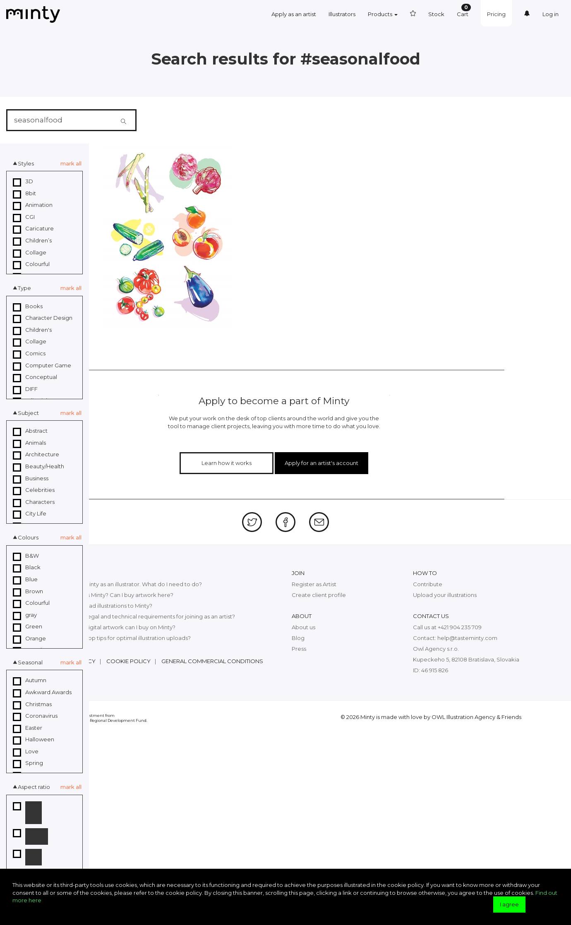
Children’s (32, 240)
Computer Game (42, 365)
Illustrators (342, 14)
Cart (464, 10)
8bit (24, 193)
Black (27, 567)
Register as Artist (314, 583)
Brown (28, 591)
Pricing (496, 14)
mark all (71, 163)
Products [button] (383, 14)
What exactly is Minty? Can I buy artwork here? (111, 594)
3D (23, 181)
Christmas (32, 704)
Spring (28, 763)
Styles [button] (26, 163)
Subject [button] (28, 413)
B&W (26, 556)
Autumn (29, 680)
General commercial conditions (212, 660)
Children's (32, 330)
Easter (27, 728)
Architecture (36, 454)
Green (27, 626)
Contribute (427, 583)
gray (25, 615)
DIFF (25, 389)
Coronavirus (35, 716)
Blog (298, 637)
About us (303, 626)
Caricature (33, 228)
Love (25, 751)
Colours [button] (28, 537)
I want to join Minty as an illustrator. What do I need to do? (126, 583)
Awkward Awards (42, 692)
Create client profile (319, 594)
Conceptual (35, 377)
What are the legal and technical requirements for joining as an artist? (142, 616)
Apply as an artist (293, 14)
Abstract (30, 431)
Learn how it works (230, 462)
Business (30, 478)
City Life (29, 514)
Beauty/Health (38, 466)
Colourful (31, 264)
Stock (436, 14)
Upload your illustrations (445, 594)
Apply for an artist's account (319, 462)
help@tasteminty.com (467, 637)
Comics (29, 353)
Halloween (33, 739)
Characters (34, 502)
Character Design (42, 318)
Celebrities (34, 490)
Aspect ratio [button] (34, 787)
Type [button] (24, 288)
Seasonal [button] (30, 662)
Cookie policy (128, 660)
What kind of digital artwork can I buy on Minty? (112, 626)
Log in (550, 14)
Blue (25, 579)
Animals (29, 443)
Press (299, 648)
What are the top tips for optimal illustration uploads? (120, 637)
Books (28, 306)
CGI (24, 217)
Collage (29, 252)
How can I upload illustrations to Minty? (101, 605)
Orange (29, 638)
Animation (33, 205)
